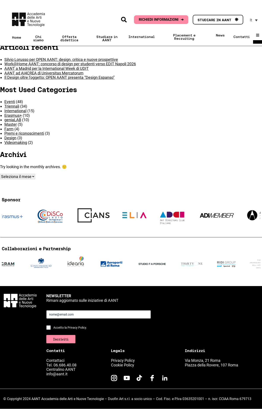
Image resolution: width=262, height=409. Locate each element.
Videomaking (15, 142)
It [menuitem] (251, 20)
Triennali (11, 106)
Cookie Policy (122, 365)
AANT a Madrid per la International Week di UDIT (46, 68)
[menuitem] (254, 20)
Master (10, 124)
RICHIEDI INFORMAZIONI (161, 19)
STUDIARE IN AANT (218, 20)
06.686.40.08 (65, 365)
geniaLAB (12, 119)
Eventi (9, 101)
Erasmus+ (13, 115)
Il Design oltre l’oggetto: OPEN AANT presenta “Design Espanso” (59, 77)
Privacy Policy (123, 360)
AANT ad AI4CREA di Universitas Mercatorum (43, 73)
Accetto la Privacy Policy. (70, 327)
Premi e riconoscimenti (24, 133)
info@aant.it (57, 374)
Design (10, 138)
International (15, 111)
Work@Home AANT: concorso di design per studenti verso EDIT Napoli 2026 (70, 64)
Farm (9, 129)
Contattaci (55, 360)
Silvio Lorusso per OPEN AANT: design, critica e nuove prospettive (61, 59)
